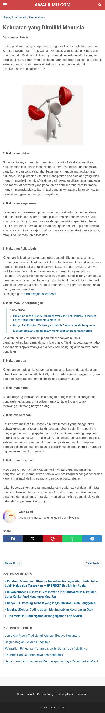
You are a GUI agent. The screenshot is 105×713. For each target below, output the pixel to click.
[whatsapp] (72, 538)
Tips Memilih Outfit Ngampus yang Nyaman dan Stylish (44, 616)
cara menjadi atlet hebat (40, 294)
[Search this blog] (100, 5)
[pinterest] (52, 538)
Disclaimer (82, 694)
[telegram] (92, 538)
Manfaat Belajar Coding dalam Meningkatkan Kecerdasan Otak (52, 330)
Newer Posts (12, 563)
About (30, 694)
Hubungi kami (65, 694)
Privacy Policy (45, 694)
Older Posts (92, 563)
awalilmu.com (53, 5)
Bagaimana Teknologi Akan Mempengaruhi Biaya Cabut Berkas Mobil (51, 661)
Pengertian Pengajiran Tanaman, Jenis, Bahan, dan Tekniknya (46, 648)
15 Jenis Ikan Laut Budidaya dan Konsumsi (34, 655)
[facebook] (13, 538)
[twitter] (33, 538)
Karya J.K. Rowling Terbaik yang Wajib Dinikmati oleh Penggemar (54, 325)
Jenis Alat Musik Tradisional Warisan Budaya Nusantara (42, 635)
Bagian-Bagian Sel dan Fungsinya (27, 642)
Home (20, 694)
